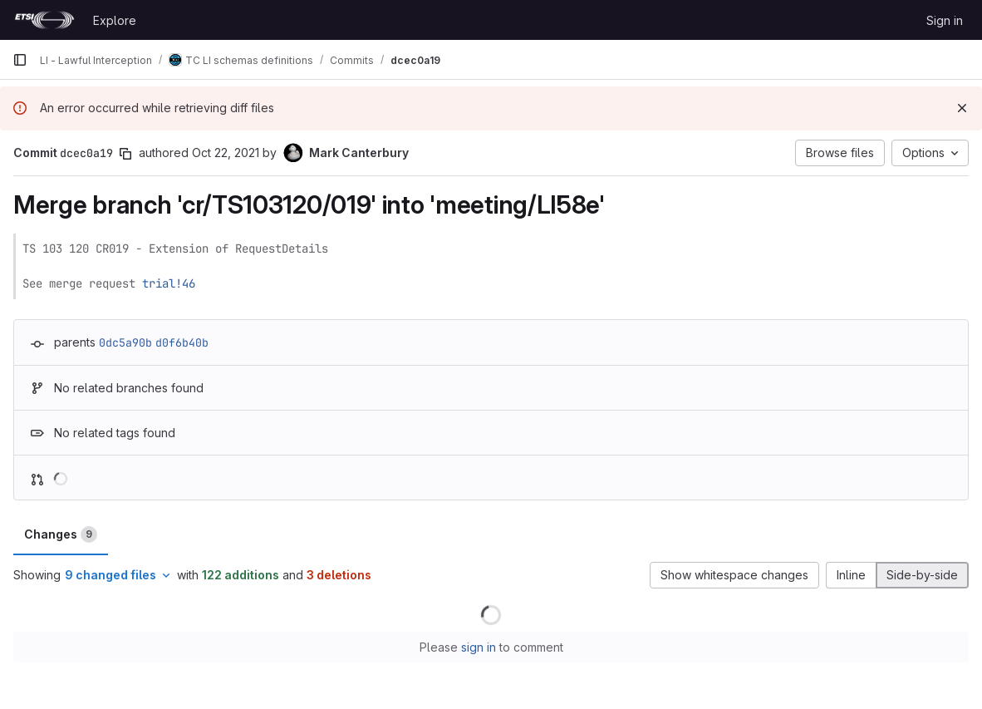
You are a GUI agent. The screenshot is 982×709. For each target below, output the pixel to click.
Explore (114, 20)
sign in (478, 647)
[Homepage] (44, 20)
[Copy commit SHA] (125, 154)
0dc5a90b (125, 342)
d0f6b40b (182, 342)
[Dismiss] (962, 108)
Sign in (944, 20)
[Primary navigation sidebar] (20, 60)
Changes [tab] (60, 534)
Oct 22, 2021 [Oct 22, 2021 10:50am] (225, 152)
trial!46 (168, 283)
